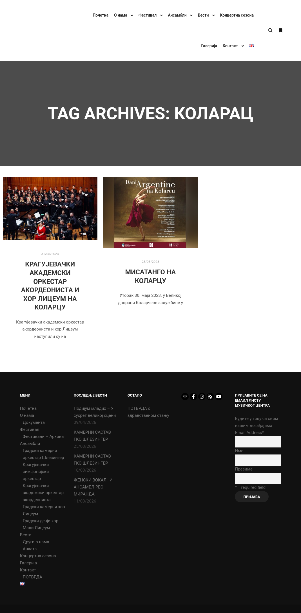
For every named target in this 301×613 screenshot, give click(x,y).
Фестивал (29, 429)
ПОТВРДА (32, 577)
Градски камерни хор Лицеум (44, 510)
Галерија (28, 563)
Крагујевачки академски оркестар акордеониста (43, 492)
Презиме (243, 469)
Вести (26, 534)
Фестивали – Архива (43, 436)
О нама (27, 415)
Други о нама (36, 541)
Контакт (28, 570)
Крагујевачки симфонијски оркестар (36, 471)
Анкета (30, 548)
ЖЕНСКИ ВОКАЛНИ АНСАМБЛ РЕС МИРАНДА (93, 487)
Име (239, 450)
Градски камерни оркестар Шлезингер (43, 454)
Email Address (249, 432)
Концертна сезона (38, 555)
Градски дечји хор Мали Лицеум (40, 524)
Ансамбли (30, 443)
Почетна (28, 408)
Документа (34, 422)
